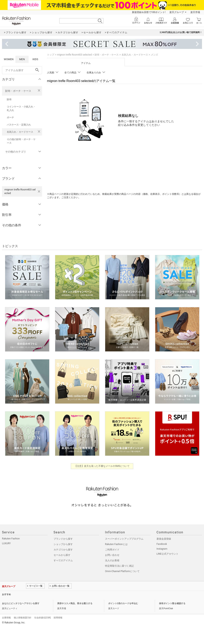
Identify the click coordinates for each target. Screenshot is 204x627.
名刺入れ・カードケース (20, 131)
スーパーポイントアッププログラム (124, 538)
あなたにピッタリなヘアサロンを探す (20, 603)
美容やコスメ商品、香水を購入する (74, 603)
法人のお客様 (112, 560)
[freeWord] (22, 70)
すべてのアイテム (63, 560)
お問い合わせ (112, 555)
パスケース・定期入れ (19, 124)
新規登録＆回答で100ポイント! (148, 12)
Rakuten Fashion (11, 538)
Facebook (162, 544)
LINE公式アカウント (167, 553)
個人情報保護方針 (22, 617)
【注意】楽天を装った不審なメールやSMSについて (102, 466)
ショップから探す (63, 544)
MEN (22, 59)
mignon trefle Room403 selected (74, 54)
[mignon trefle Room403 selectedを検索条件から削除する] (39, 191)
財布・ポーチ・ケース (18, 90)
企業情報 (6, 617)
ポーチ (10, 117)
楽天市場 (195, 12)
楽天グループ (176, 12)
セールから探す (62, 555)
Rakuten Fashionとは (116, 544)
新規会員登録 (164, 538)
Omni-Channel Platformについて (122, 571)
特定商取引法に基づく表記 (119, 565)
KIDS (35, 59)
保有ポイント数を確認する (172, 603)
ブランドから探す (63, 538)
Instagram (162, 548)
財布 (9, 99)
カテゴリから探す (63, 549)
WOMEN (9, 59)
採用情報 (58, 617)
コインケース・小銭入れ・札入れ (21, 108)
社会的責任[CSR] (42, 617)
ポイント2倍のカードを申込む (123, 603)
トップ (50, 54)
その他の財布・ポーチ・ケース (21, 141)
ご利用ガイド (112, 549)
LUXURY (6, 543)
